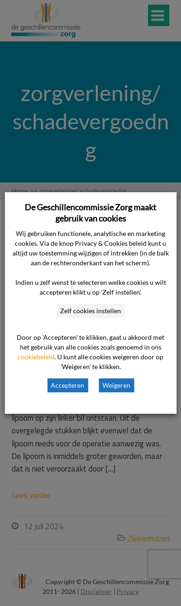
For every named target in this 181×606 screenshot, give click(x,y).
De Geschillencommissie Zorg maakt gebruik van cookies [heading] (90, 212)
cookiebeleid (36, 357)
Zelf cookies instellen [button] (90, 311)
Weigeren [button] (116, 385)
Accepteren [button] (67, 385)
